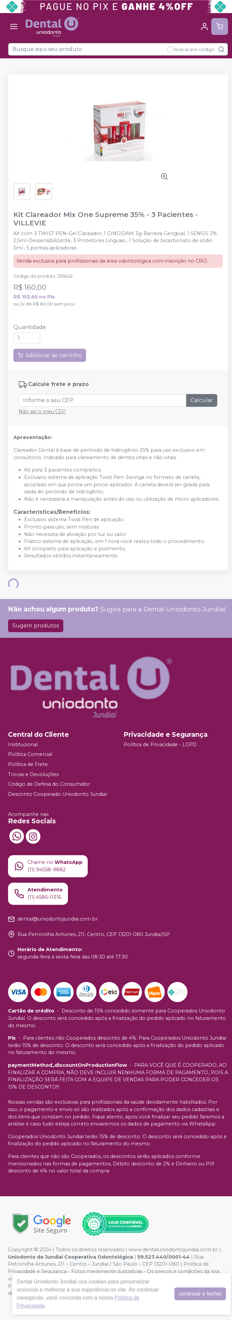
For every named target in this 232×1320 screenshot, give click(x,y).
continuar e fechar (200, 1294)
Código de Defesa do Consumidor (49, 784)
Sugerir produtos (35, 625)
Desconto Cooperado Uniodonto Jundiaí (57, 794)
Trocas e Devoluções (33, 774)
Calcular (201, 400)
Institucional (23, 744)
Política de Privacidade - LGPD (160, 744)
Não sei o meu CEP (42, 411)
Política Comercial (30, 755)
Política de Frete (28, 764)
